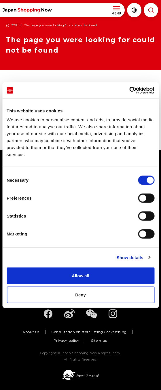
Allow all (80, 275)
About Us (30, 332)
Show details (130, 257)
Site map (99, 340)
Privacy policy (66, 340)
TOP (14, 25)
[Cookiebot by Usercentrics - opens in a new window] (129, 90)
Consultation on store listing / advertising (89, 332)
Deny (80, 294)
